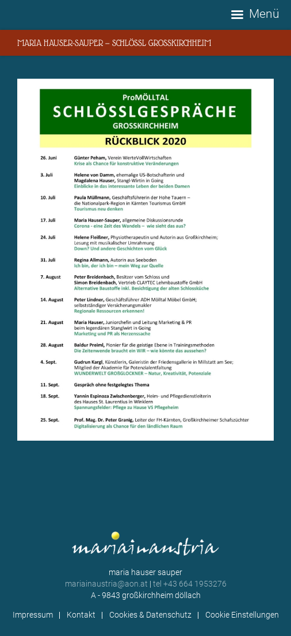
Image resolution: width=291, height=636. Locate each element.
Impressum (33, 614)
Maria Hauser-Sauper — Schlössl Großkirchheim (114, 43)
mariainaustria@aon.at (106, 583)
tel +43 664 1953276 (190, 583)
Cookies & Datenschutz (150, 614)
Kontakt (81, 614)
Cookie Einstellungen (242, 614)
